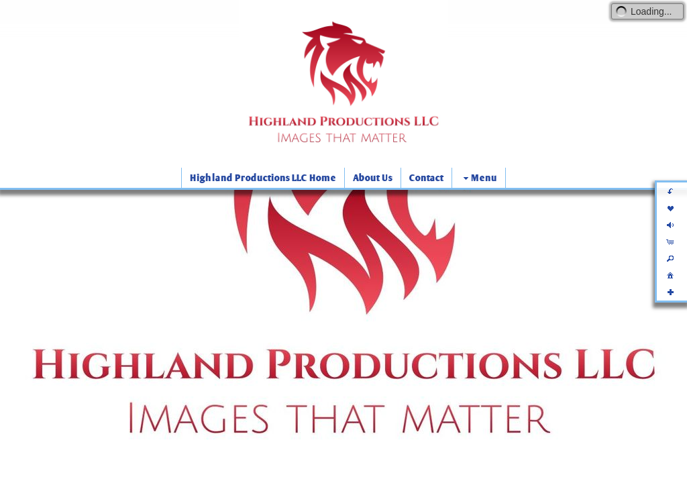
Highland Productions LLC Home (263, 177)
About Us (372, 177)
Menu (478, 178)
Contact (426, 177)
